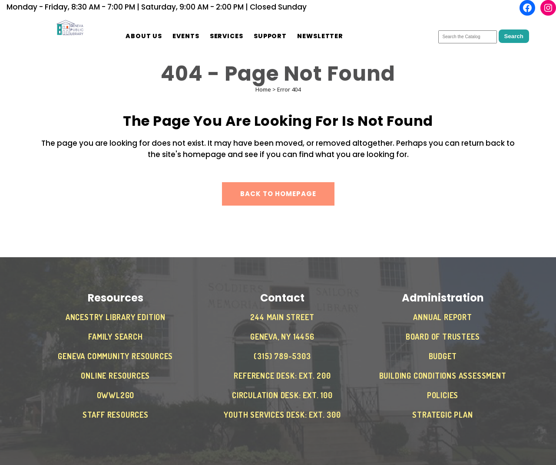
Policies (442, 395)
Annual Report (442, 317)
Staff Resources (116, 414)
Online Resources (115, 375)
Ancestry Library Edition (115, 317)
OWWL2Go (116, 395)
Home (263, 89)
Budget (443, 356)
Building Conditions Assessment (442, 375)
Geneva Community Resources (115, 356)
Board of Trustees (443, 336)
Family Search (115, 336)
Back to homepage (278, 193)
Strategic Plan (442, 414)
